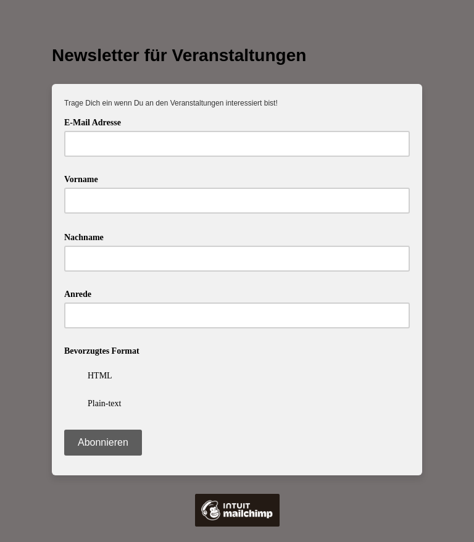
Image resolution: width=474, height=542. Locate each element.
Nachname (88, 236)
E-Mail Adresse (96, 121)
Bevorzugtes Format (101, 351)
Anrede (77, 294)
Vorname (81, 179)
